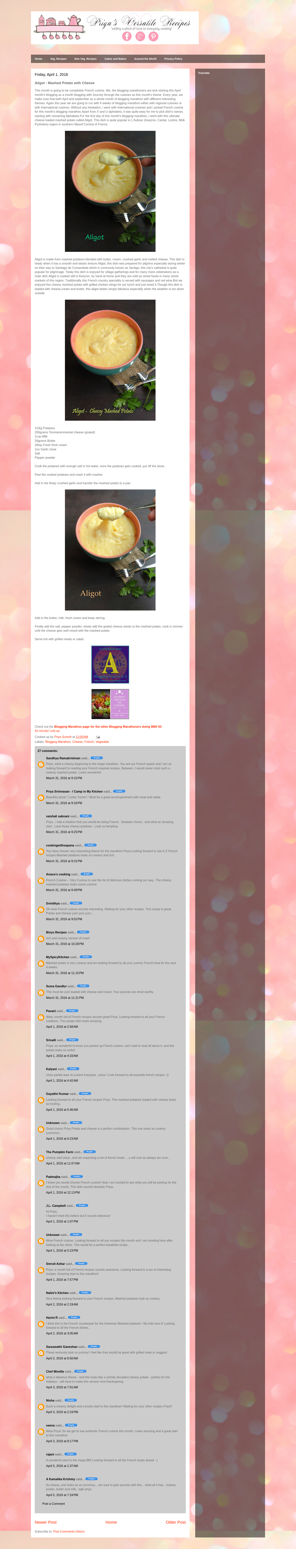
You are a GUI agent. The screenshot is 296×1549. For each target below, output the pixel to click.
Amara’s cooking (58, 874)
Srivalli (51, 1040)
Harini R (52, 1317)
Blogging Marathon (58, 741)
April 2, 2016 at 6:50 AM (62, 1358)
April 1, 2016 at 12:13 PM (63, 1192)
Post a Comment (53, 1503)
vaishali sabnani (57, 816)
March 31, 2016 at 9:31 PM (64, 861)
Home (38, 58)
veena (50, 1425)
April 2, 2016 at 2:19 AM (62, 1304)
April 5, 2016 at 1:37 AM (62, 1466)
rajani (50, 1454)
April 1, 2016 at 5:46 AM (62, 1109)
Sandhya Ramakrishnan (63, 758)
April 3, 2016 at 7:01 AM (62, 1387)
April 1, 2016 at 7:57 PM (62, 1279)
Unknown (53, 1123)
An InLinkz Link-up (47, 730)
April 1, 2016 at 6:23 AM (62, 1138)
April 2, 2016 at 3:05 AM (62, 1333)
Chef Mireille (55, 1371)
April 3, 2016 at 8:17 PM (62, 1441)
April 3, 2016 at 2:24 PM (62, 1412)
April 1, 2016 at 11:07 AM (62, 1163)
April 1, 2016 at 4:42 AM (62, 1080)
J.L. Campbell (56, 1205)
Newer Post (46, 1522)
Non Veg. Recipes (85, 58)
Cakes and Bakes (115, 58)
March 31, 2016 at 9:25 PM (64, 832)
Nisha (50, 1400)
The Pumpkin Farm (59, 1152)
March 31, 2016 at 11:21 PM (65, 997)
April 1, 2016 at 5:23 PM (62, 1250)
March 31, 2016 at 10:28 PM (65, 944)
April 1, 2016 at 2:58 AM (62, 1026)
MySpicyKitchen (57, 957)
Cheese (77, 741)
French (89, 741)
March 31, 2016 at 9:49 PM (64, 890)
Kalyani (51, 1069)
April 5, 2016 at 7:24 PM (62, 1495)
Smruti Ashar (55, 1263)
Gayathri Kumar (57, 1093)
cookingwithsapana (60, 845)
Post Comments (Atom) (69, 1531)
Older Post (176, 1522)
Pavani (51, 1011)
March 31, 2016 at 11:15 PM (65, 973)
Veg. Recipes (58, 58)
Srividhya (53, 903)
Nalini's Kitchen (57, 1293)
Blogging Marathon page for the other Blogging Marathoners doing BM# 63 (108, 726)
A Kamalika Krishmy (60, 1479)
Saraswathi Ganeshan (61, 1346)
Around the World (145, 58)
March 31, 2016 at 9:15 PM (64, 778)
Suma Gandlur (56, 986)
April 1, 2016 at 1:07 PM (62, 1221)
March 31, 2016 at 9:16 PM (64, 803)
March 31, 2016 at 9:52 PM (64, 919)
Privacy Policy (173, 58)
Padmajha (53, 1176)
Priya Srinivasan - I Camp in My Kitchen (74, 791)
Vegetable (102, 741)
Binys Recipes (56, 932)
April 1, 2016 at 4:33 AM (62, 1055)
